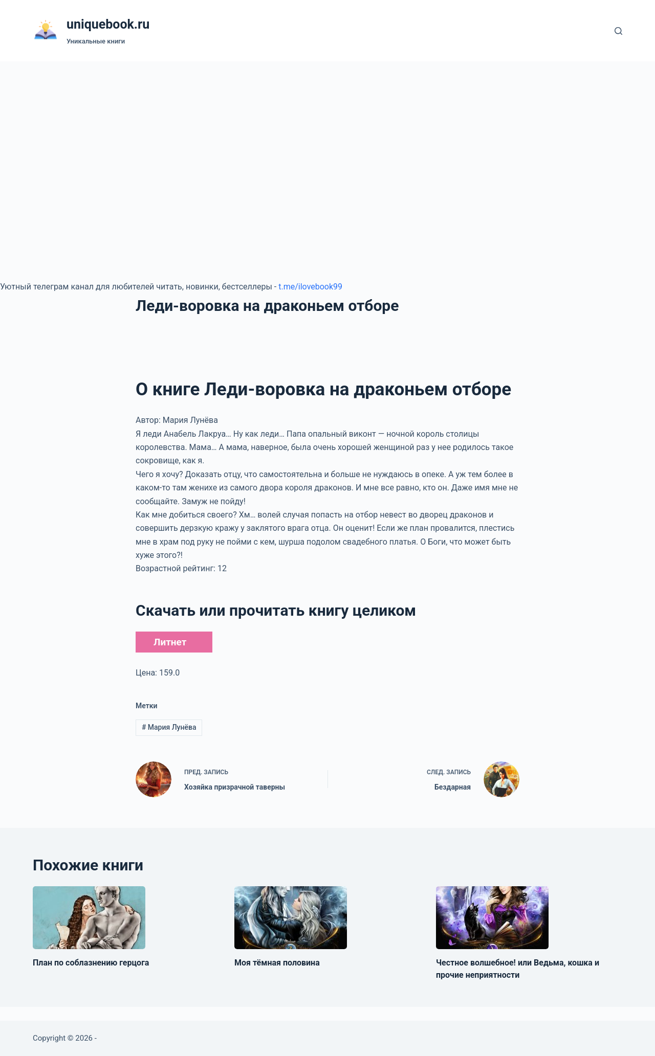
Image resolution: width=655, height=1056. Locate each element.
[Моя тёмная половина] (290, 918)
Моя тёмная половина (277, 963)
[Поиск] (618, 31)
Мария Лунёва (169, 727)
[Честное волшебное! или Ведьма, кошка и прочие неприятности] (492, 918)
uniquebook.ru (108, 24)
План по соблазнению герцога (91, 963)
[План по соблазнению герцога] (89, 918)
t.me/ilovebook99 (310, 286)
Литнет (170, 642)
